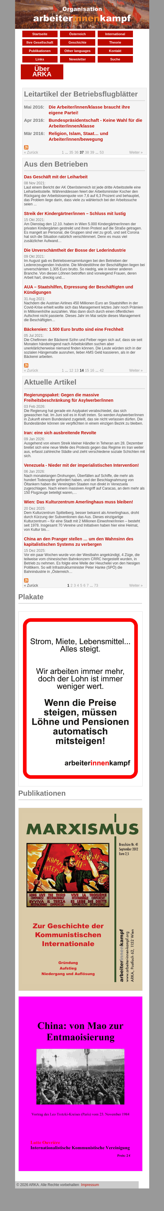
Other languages (78, 51)
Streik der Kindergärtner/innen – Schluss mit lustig (75, 213)
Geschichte (77, 42)
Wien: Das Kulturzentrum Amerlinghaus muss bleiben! (78, 501)
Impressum (90, 1185)
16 (92, 370)
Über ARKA (42, 71)
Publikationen (40, 51)
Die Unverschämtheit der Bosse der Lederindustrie (75, 250)
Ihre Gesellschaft (40, 42)
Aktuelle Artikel (50, 382)
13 (76, 370)
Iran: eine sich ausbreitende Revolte (60, 432)
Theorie (115, 42)
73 (96, 585)
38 (87, 152)
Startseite (39, 34)
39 (92, 152)
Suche (115, 59)
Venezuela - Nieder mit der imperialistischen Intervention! (81, 465)
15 (87, 370)
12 (71, 370)
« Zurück (31, 152)
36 (76, 152)
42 (101, 370)
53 (101, 152)
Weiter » (136, 152)
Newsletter (77, 59)
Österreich (77, 34)
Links (40, 59)
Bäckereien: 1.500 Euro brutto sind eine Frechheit (74, 329)
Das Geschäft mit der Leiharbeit (56, 176)
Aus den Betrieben (56, 164)
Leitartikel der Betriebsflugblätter (81, 94)
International (115, 34)
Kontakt (115, 51)
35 (71, 152)
